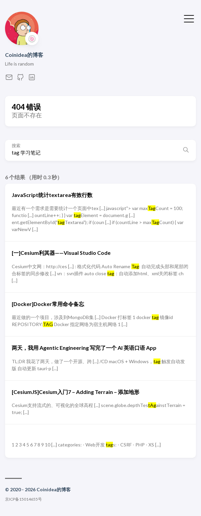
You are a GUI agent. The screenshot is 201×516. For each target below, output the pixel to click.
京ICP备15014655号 (23, 499)
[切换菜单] (189, 18)
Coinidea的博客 (24, 54)
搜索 (16, 145)
